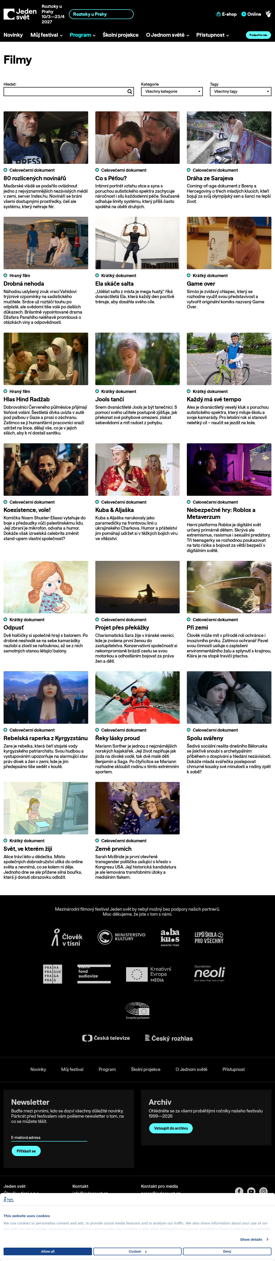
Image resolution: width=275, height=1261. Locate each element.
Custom (138, 1251)
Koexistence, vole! (27, 510)
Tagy (241, 89)
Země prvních (113, 849)
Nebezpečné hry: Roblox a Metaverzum (221, 513)
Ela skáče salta (114, 283)
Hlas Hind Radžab (27, 399)
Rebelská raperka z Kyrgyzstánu (46, 738)
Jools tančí (109, 399)
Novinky (13, 35)
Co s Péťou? (111, 178)
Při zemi (197, 627)
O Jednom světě (165, 35)
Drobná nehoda (24, 283)
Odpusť (14, 627)
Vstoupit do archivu (171, 1128)
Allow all (48, 1251)
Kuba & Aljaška (114, 510)
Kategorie (172, 89)
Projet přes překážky (122, 627)
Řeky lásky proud (117, 738)
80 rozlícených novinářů (35, 178)
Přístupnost (210, 35)
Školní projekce (120, 35)
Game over (201, 283)
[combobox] (101, 14)
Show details (251, 1239)
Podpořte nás (258, 34)
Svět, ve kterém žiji (28, 849)
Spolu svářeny (205, 738)
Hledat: (69, 89)
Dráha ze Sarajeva (210, 178)
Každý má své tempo (214, 399)
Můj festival (44, 35)
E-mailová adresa (26, 1130)
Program (80, 35)
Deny (227, 1251)
